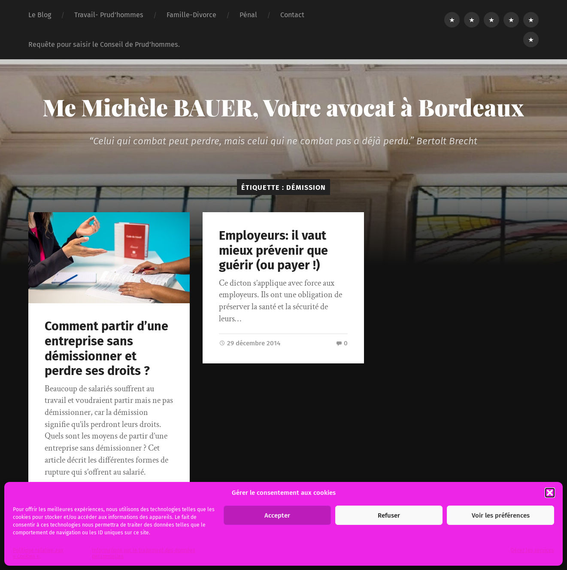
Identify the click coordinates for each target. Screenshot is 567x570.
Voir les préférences (501, 515)
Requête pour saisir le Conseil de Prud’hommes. (104, 44)
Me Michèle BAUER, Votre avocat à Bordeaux (283, 106)
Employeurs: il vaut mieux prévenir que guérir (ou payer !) (273, 250)
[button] (550, 492)
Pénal (248, 15)
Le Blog (39, 15)
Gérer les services (532, 550)
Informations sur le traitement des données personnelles (143, 553)
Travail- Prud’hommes (108, 15)
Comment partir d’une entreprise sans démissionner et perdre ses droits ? (106, 348)
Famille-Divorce (191, 15)
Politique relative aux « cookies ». (38, 553)
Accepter (277, 515)
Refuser (389, 515)
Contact (292, 15)
